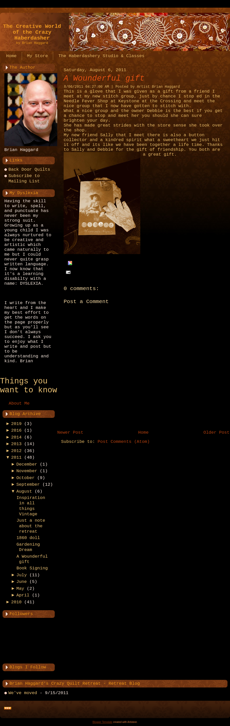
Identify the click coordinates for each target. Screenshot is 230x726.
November (26, 471)
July (21, 575)
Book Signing (32, 568)
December (26, 464)
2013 (16, 444)
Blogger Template (102, 722)
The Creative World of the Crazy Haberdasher (32, 32)
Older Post (216, 432)
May (20, 588)
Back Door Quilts (29, 169)
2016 (16, 430)
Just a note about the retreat (30, 526)
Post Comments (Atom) (124, 441)
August (24, 491)
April (22, 595)
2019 (16, 423)
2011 (16, 457)
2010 (16, 602)
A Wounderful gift (104, 78)
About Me (19, 403)
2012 (16, 450)
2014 (16, 437)
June (21, 581)
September (28, 484)
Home (143, 432)
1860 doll (28, 537)
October (25, 477)
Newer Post (70, 432)
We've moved (22, 693)
